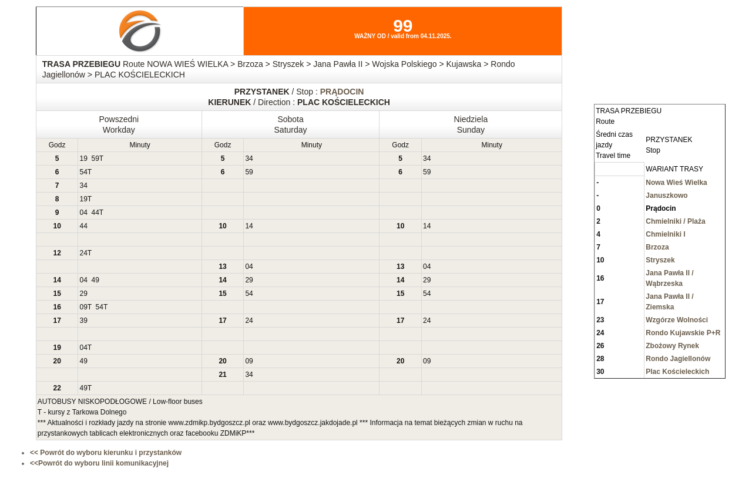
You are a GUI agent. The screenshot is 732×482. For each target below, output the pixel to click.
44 (95, 212)
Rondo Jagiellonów (678, 359)
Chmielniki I (665, 234)
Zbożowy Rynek (672, 346)
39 (83, 320)
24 (83, 253)
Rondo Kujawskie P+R (683, 333)
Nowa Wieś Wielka (676, 182)
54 (83, 172)
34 (249, 158)
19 (83, 158)
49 (95, 280)
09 (83, 307)
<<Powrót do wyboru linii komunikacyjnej (99, 463)
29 (249, 280)
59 (95, 158)
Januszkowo (666, 195)
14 (249, 226)
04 (83, 212)
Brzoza (657, 247)
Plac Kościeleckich (677, 372)
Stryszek (660, 260)
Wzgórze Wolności (677, 320)
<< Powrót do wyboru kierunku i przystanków (106, 453)
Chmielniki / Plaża (675, 221)
